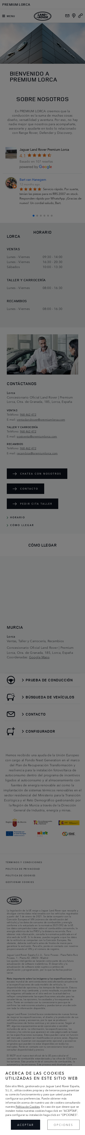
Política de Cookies (28, 1106)
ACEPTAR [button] (25, 1125)
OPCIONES (63, 1125)
